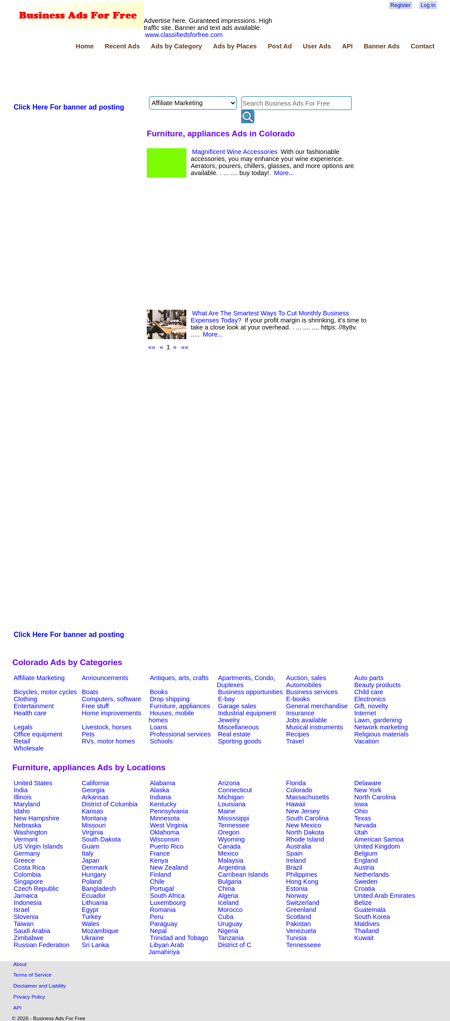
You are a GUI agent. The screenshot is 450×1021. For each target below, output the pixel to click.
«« (151, 347)
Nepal (158, 930)
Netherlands (371, 874)
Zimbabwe (29, 937)
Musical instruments (314, 727)
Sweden (365, 881)
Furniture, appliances (180, 706)
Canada (229, 846)
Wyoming (231, 839)
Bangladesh (99, 888)
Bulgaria (230, 881)
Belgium (365, 853)
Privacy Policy (29, 996)
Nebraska (27, 825)
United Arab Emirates (384, 895)
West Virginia (169, 825)
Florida (296, 783)
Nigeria (228, 930)
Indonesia (28, 902)
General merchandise (317, 706)
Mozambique (100, 930)
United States (33, 783)
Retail (22, 741)
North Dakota (305, 832)
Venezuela (301, 930)
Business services (312, 691)
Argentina (232, 867)
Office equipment (38, 734)
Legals (23, 727)
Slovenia (26, 916)
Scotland (298, 916)
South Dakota (101, 839)
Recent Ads (122, 46)
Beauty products (377, 684)
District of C (234, 944)
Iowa (361, 804)
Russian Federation (41, 944)
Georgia (93, 790)
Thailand (366, 930)
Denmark (95, 867)
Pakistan (298, 923)
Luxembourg (167, 902)
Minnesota (165, 818)
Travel (295, 741)
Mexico (228, 853)
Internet (365, 713)
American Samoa (378, 839)
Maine (227, 811)
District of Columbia (110, 804)
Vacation (366, 741)
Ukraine (93, 937)
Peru (156, 916)
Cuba (225, 916)
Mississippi (233, 818)
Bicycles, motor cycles (45, 691)
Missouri (94, 825)
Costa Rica (29, 867)
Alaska (159, 790)
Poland (92, 881)
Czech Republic (36, 888)
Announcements (105, 677)
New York (367, 790)
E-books (298, 699)
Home (85, 46)
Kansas (92, 811)
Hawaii (295, 804)
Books (159, 691)
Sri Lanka (95, 944)
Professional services (180, 734)
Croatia (364, 888)
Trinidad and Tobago (179, 937)
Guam (90, 846)
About (20, 964)
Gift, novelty (371, 706)
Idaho (22, 811)
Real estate (234, 734)
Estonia (297, 888)
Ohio (361, 811)
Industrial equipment (247, 713)
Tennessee (233, 825)
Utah (361, 832)
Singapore (28, 881)
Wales (90, 923)
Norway (297, 895)
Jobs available (306, 720)
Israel (21, 909)
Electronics (370, 699)
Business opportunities (250, 691)
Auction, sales (306, 677)
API (347, 46)
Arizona (229, 783)
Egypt (90, 909)
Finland (160, 874)
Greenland (301, 909)
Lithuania (95, 902)
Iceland (228, 902)
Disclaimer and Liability (39, 985)
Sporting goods (239, 741)
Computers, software (111, 699)
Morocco (230, 909)
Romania (163, 909)
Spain (294, 853)
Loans (158, 727)
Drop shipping (169, 699)
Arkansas (95, 797)
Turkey (91, 916)
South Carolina (307, 818)
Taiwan (24, 923)
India (21, 790)
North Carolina (375, 797)
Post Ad (280, 46)
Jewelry (229, 720)
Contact (422, 46)
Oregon (229, 832)
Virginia (92, 832)
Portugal (162, 888)
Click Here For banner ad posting (69, 107)
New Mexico (303, 825)
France (160, 853)
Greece (24, 860)
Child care (368, 691)
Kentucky (163, 804)
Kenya (159, 860)
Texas (362, 818)
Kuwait (364, 937)
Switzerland (302, 902)
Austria (364, 867)
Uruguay (230, 923)
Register (400, 5)
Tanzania (231, 937)
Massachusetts (307, 797)
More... (284, 172)
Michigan (231, 797)
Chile (157, 881)
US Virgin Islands (38, 846)
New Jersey (303, 811)
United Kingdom (377, 846)
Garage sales (237, 706)
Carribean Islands (243, 874)
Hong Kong (302, 881)
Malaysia (230, 860)
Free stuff (95, 706)
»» (184, 347)
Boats (90, 691)
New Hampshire (36, 818)
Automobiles (304, 684)
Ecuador (94, 895)
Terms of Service (32, 974)
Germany (27, 853)
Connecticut (235, 790)
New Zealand (169, 867)
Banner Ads (382, 46)
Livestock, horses (106, 727)
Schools (161, 741)
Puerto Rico (167, 846)
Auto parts (369, 677)
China (226, 888)
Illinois (23, 797)
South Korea (372, 916)
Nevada (365, 825)
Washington (30, 832)
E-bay (226, 699)
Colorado (299, 790)
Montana (94, 818)
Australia (298, 846)
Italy (88, 853)
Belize (363, 902)
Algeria (228, 895)
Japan (90, 860)
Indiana (160, 797)
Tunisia (296, 937)
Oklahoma (164, 832)
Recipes (297, 734)
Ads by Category (176, 46)
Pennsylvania (169, 811)
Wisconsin (164, 839)
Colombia (27, 874)
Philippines (301, 874)
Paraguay (164, 923)
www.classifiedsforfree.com (184, 34)
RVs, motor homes (108, 741)
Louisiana (232, 804)
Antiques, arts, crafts (179, 677)
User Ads (317, 46)
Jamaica (26, 895)
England (366, 860)
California (95, 783)
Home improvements (111, 713)
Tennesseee (303, 944)
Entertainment (34, 706)
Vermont (26, 839)
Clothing (25, 699)
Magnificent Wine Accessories (235, 151)
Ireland (296, 860)
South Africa (167, 895)
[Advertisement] (172, 74)
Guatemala (370, 909)
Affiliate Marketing (39, 677)
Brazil (294, 867)
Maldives (367, 923)
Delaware (367, 783)
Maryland (27, 804)
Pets (88, 734)
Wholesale (29, 748)
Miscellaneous (238, 727)
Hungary (94, 874)
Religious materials (381, 734)
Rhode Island (305, 839)
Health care (30, 713)
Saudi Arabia (32, 930)
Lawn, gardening (378, 720)
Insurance (300, 713)
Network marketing (381, 727)
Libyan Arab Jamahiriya (166, 948)
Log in (428, 5)
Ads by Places (235, 46)
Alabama (162, 783)
